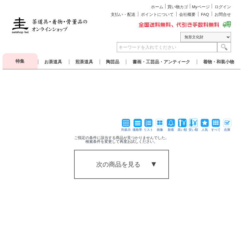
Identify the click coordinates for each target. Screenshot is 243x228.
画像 (160, 128)
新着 (171, 128)
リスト (148, 128)
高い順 (182, 128)
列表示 (126, 128)
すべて (216, 128)
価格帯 (137, 128)
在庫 (227, 128)
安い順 (193, 128)
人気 (204, 128)
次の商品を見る (118, 164)
